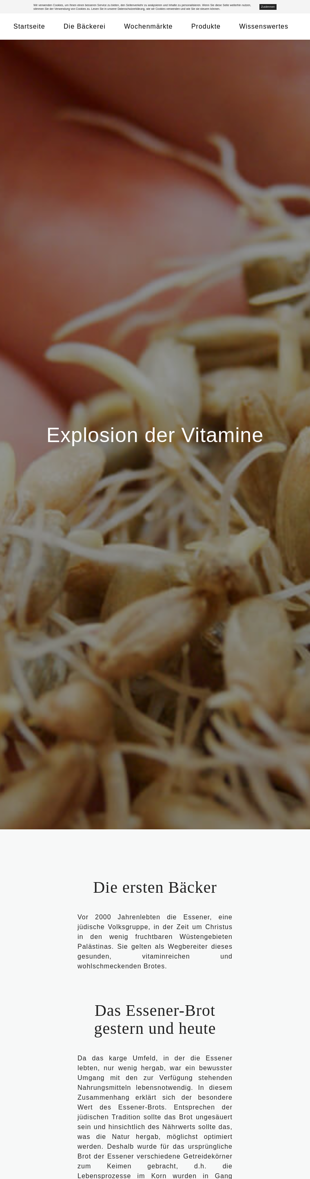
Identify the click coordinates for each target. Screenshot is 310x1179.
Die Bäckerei (85, 26)
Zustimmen (268, 6)
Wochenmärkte (148, 26)
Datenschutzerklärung (130, 8)
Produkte (206, 26)
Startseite (29, 26)
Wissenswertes (263, 26)
